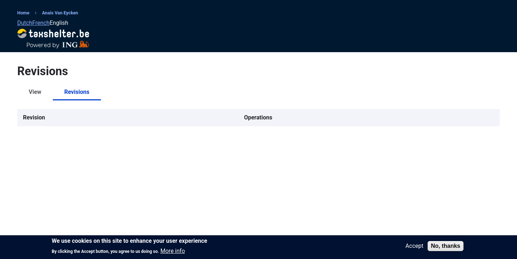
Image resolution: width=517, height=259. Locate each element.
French (41, 22)
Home (23, 12)
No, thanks (445, 247)
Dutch (24, 22)
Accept (414, 247)
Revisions (76, 91)
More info (172, 252)
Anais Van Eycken (60, 12)
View (35, 91)
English (59, 22)
